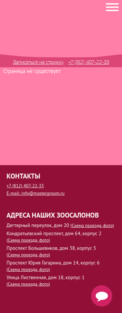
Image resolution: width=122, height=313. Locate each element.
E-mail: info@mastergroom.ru (35, 193)
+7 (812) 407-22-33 (88, 62)
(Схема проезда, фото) (92, 225)
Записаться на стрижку (38, 62)
